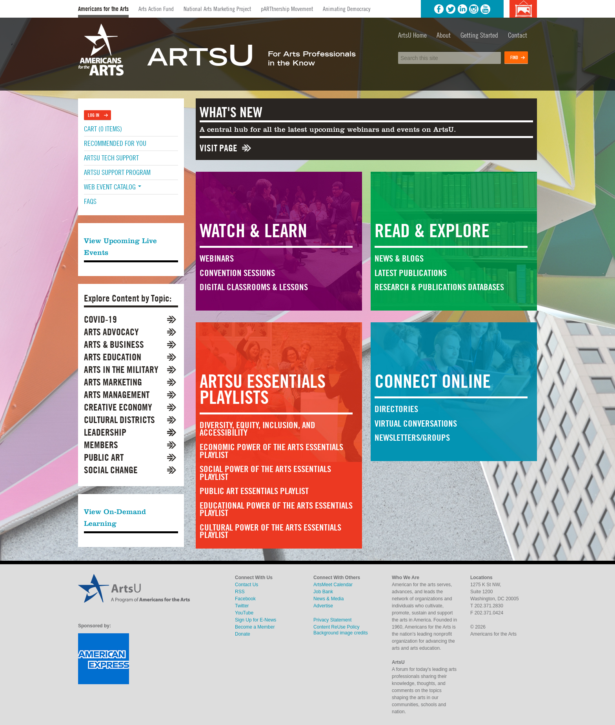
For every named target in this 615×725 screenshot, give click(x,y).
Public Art (104, 457)
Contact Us (246, 584)
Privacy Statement (332, 620)
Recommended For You (115, 143)
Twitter (451, 9)
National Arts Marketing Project (217, 8)
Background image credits (523, 9)
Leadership (105, 432)
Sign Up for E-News (255, 620)
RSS (240, 591)
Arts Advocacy (111, 332)
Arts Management (116, 394)
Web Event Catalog (112, 187)
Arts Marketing (113, 382)
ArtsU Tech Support (111, 158)
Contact (517, 35)
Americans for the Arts (103, 9)
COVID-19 (100, 319)
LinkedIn (462, 9)
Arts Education (112, 357)
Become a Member (255, 627)
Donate (242, 634)
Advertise (323, 606)
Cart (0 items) (103, 129)
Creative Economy (118, 407)
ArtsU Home (412, 35)
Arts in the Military (121, 369)
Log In (93, 115)
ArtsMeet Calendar (333, 584)
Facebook (439, 9)
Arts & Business (114, 344)
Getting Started (479, 35)
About (444, 35)
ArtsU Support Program (117, 172)
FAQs (90, 201)
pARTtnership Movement (287, 8)
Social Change (111, 470)
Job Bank (323, 591)
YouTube (485, 9)
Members (101, 445)
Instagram (474, 9)
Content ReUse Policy (336, 627)
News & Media (328, 598)
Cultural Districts (119, 419)
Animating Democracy (346, 8)
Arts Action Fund (156, 8)
